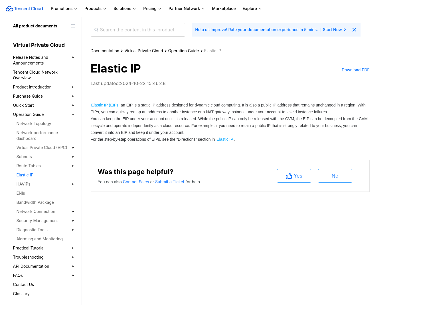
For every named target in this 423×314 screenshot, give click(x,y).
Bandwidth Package (35, 202)
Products (95, 8)
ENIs (21, 193)
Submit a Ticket (170, 181)
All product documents (35, 25)
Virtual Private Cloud (143, 50)
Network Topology (34, 123)
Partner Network (187, 8)
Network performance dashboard (37, 135)
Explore (252, 8)
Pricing (152, 8)
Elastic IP (25, 174)
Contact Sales (136, 181)
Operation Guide (183, 50)
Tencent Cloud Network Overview (35, 75)
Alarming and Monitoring (40, 238)
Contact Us (23, 284)
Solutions (125, 8)
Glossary (21, 293)
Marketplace (224, 8)
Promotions (64, 8)
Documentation (105, 50)
